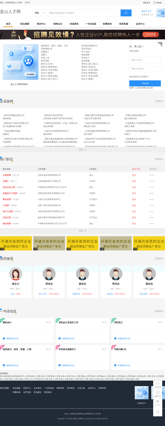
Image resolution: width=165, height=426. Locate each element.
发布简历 (71, 388)
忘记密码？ (144, 77)
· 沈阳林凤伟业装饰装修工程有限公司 (101, 147)
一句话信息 (90, 24)
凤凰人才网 (35, 376)
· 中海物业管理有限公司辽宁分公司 (19, 147)
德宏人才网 (116, 376)
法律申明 (102, 388)
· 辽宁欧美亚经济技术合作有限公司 (140, 147)
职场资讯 (74, 24)
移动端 (158, 3)
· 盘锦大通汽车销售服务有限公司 (99, 115)
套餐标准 (16, 392)
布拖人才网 (134, 379)
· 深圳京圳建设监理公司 (14, 115)
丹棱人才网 (13, 379)
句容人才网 (75, 376)
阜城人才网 (65, 376)
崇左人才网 (53, 379)
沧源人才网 (94, 379)
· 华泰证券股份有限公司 (135, 115)
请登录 (27, 3)
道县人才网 (146, 376)
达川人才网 (33, 379)
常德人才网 (63, 379)
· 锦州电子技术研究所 (53, 115)
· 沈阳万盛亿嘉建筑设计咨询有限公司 (60, 139)
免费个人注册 (135, 88)
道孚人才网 (156, 376)
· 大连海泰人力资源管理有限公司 (139, 123)
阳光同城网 (15, 376)
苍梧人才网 (124, 379)
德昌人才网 (126, 376)
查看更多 (160, 101)
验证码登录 (134, 77)
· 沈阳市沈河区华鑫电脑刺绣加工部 (140, 131)
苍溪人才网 (114, 379)
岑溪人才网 (84, 379)
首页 (8, 24)
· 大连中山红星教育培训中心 (56, 131)
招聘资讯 (60, 388)
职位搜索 (24, 24)
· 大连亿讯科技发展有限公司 (97, 123)
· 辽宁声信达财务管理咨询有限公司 (59, 147)
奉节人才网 (25, 376)
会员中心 (140, 24)
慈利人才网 (43, 379)
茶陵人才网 (74, 379)
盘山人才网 (10, 11)
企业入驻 (81, 388)
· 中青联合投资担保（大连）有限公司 (60, 123)
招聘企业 (57, 24)
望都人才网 (85, 376)
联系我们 (48, 392)
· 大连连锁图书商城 (12, 131)
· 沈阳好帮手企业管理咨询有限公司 (100, 139)
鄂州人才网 (96, 376)
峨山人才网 (106, 376)
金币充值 (27, 392)
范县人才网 (45, 376)
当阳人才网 (23, 379)
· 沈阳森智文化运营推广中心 (137, 139)
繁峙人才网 (55, 376)
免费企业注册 (147, 88)
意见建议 (37, 392)
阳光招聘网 (5, 376)
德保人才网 (136, 376)
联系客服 (123, 24)
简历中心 (41, 24)
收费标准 (107, 24)
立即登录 (145, 83)
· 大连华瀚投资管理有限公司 (97, 131)
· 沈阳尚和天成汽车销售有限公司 (18, 139)
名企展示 (37, 388)
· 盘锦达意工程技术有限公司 (16, 123)
